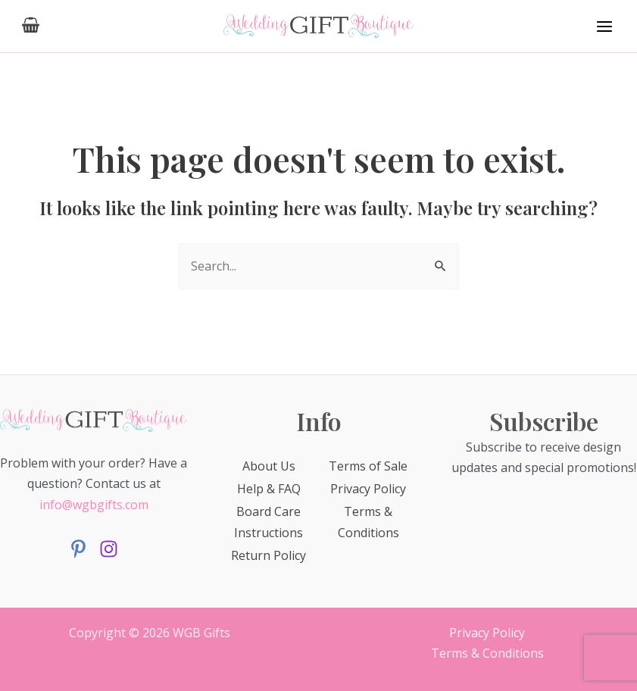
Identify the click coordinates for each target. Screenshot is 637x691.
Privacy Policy (368, 488)
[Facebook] (78, 548)
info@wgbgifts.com (93, 504)
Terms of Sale (368, 466)
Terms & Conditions (487, 653)
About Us (268, 466)
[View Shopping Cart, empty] (31, 26)
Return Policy (268, 555)
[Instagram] (108, 548)
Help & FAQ (269, 488)
